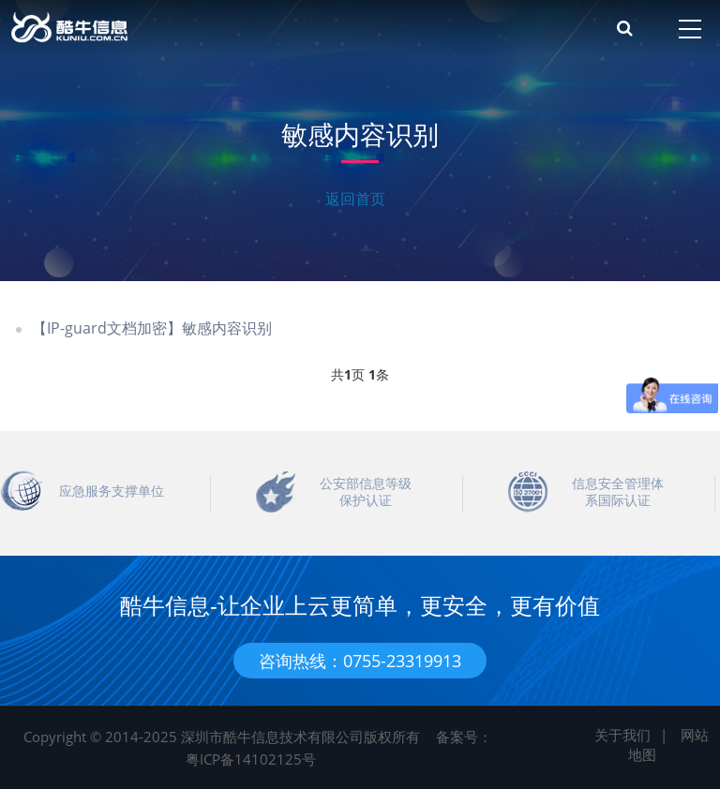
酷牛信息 (155, 28)
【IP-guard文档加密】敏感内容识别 (152, 328)
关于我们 (622, 734)
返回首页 (355, 198)
